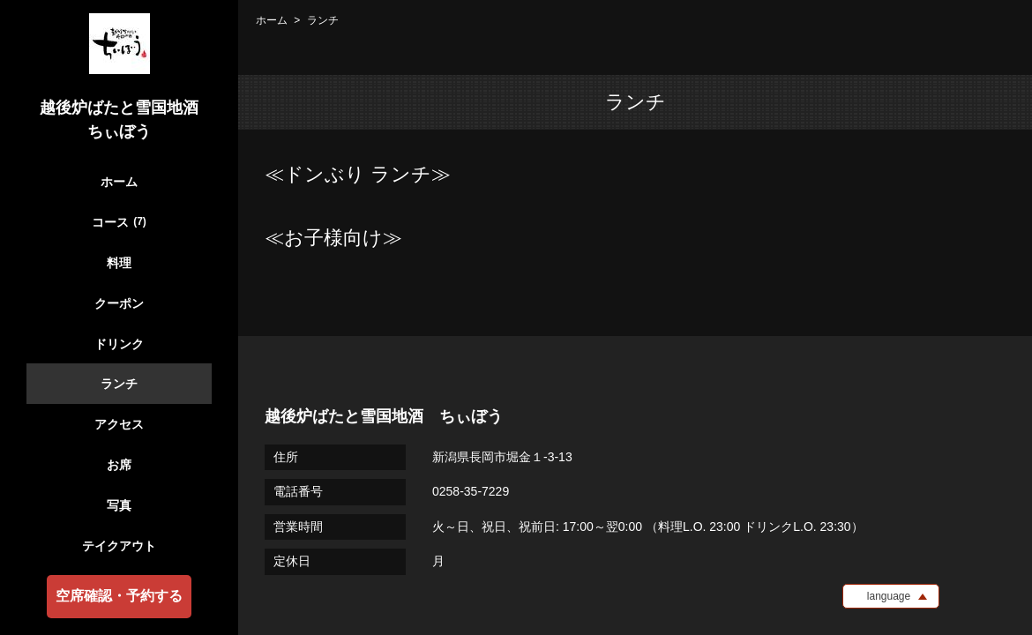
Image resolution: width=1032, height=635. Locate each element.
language (888, 596)
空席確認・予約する (119, 595)
